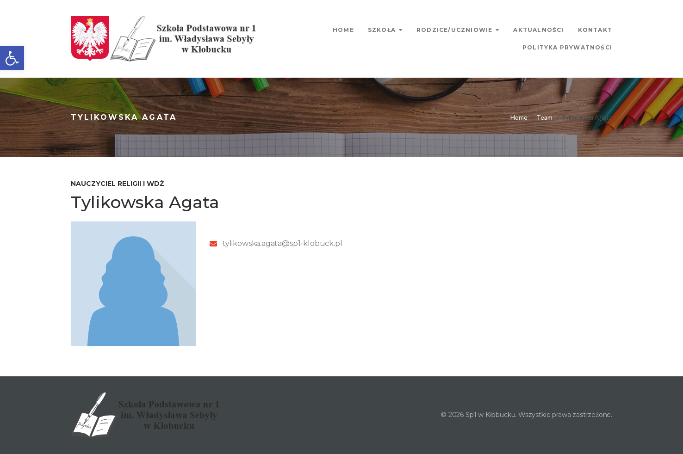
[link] (12, 58)
